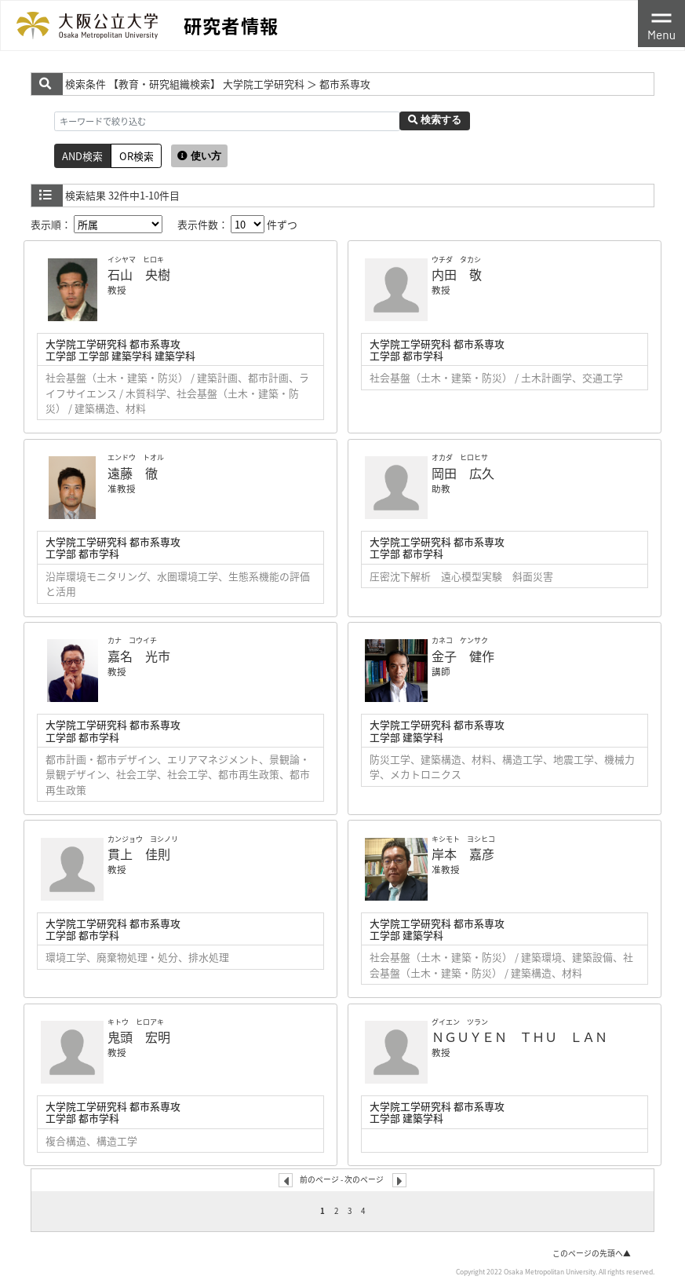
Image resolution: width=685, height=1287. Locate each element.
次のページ (364, 1179)
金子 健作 (463, 655)
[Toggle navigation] (661, 23)
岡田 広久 (463, 472)
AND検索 (82, 155)
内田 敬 (457, 274)
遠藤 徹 (132, 472)
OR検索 (136, 155)
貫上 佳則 (138, 853)
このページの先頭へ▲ (591, 1253)
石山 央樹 (138, 274)
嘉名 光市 (138, 655)
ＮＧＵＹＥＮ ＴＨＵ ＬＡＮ (519, 1036)
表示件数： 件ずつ (237, 224)
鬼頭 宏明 (138, 1036)
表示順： (96, 224)
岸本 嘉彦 (463, 853)
